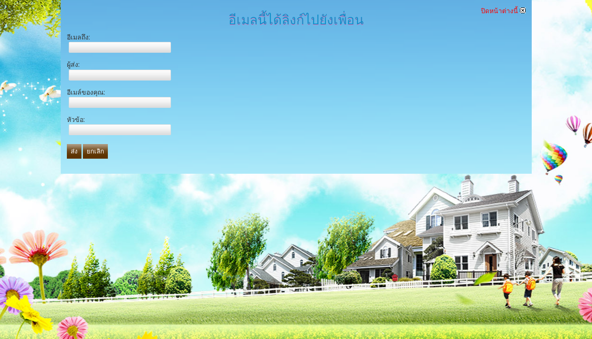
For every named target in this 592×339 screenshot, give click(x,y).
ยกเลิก (95, 151)
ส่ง (74, 151)
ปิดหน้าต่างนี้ (503, 11)
